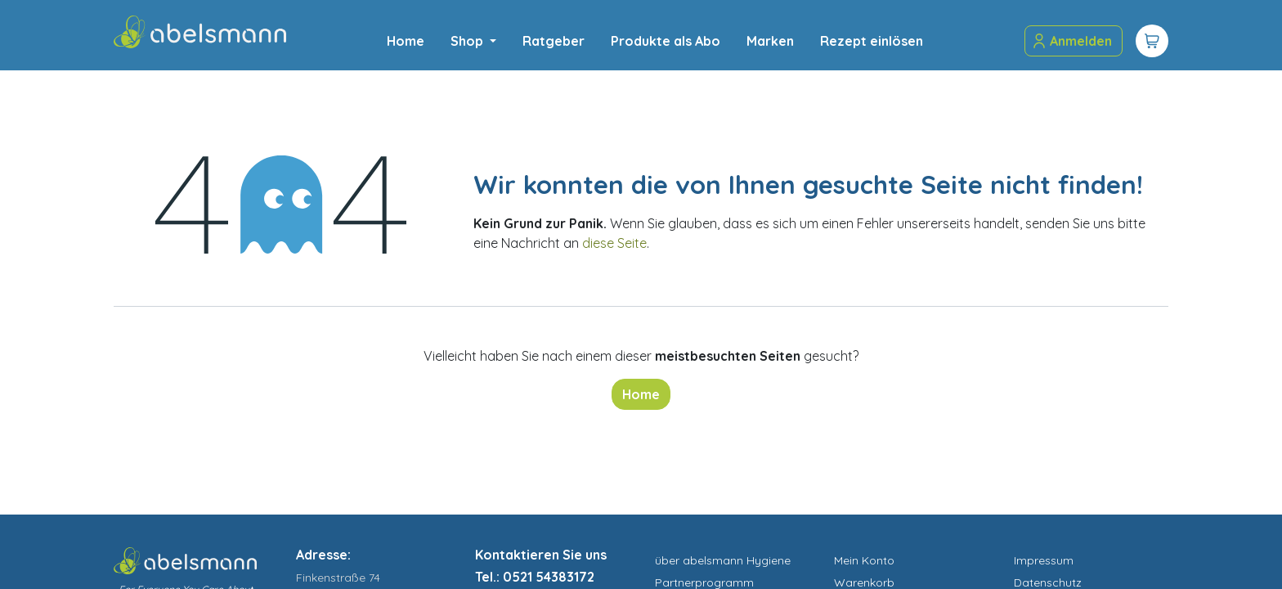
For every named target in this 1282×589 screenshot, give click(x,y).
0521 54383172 (548, 577)
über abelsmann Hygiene (723, 560)
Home (641, 394)
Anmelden (1072, 41)
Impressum (1044, 560)
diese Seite (614, 243)
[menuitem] (405, 41)
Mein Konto (864, 560)
